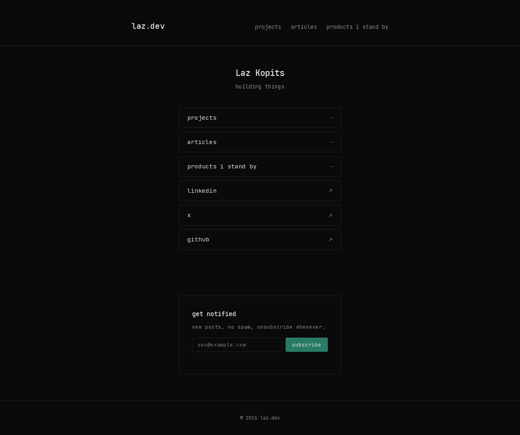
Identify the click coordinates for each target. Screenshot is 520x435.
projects (268, 26)
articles (304, 26)
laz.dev (148, 26)
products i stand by (357, 26)
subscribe (306, 344)
